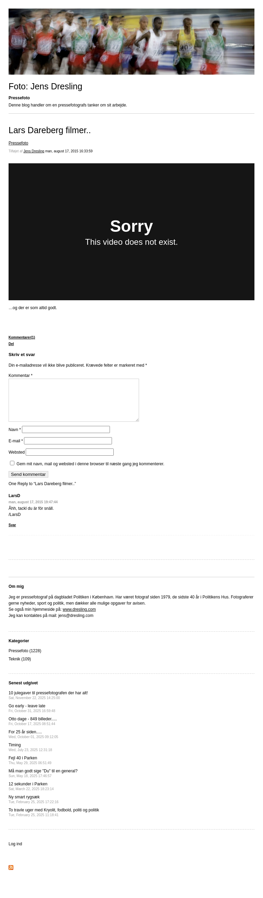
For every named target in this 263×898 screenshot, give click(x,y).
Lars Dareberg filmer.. (50, 130)
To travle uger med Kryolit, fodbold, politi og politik (54, 820)
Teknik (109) (20, 667)
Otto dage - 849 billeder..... (33, 729)
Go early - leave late (32, 716)
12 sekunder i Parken (31, 794)
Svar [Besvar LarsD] (12, 533)
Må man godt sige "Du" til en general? (43, 781)
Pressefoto (18, 143)
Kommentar (21, 375)
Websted (17, 460)
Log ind (15, 852)
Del (11, 344)
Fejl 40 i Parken (30, 768)
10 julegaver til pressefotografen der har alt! (48, 703)
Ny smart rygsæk (34, 807)
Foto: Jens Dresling (45, 86)
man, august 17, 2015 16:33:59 (68, 151)
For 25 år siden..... (33, 742)
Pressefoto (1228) (25, 659)
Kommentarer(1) (22, 337)
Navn (15, 437)
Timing (30, 755)
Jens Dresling (34, 151)
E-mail (16, 449)
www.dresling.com (79, 617)
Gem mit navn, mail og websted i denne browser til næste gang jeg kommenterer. (90, 472)
